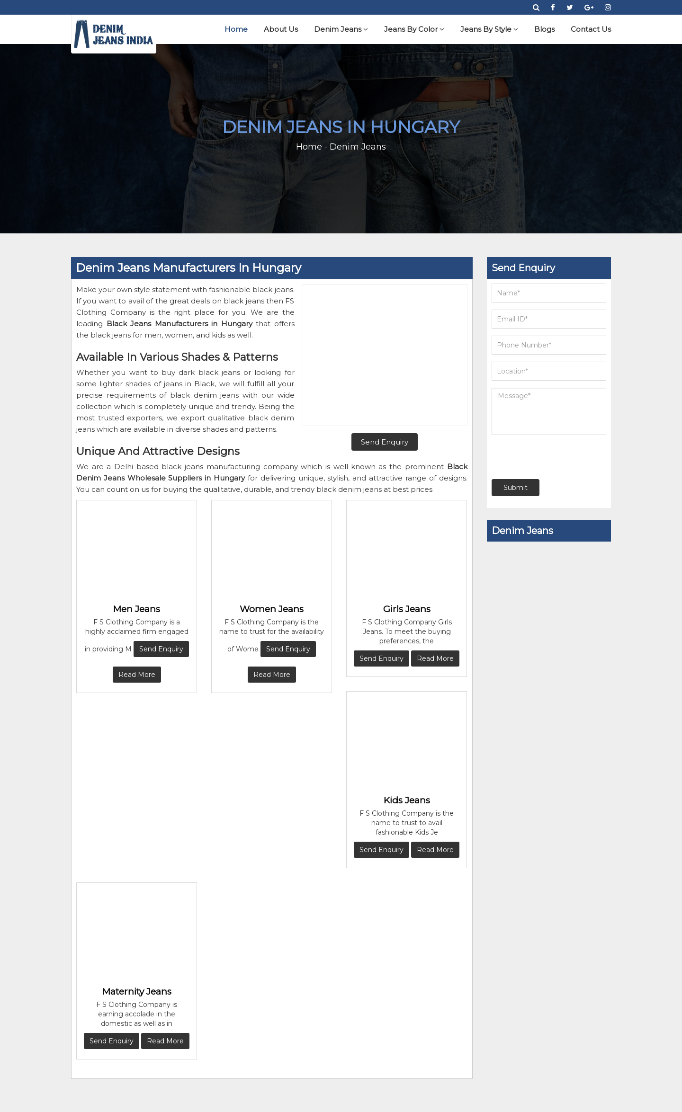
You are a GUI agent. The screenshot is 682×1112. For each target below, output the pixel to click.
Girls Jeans (407, 609)
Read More (136, 674)
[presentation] (549, 456)
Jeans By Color (414, 29)
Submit (515, 487)
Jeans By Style (489, 29)
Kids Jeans (407, 800)
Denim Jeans (341, 29)
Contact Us (591, 29)
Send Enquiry (161, 649)
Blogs (544, 29)
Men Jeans (136, 609)
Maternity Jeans (136, 991)
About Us (281, 29)
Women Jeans (272, 609)
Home (236, 29)
